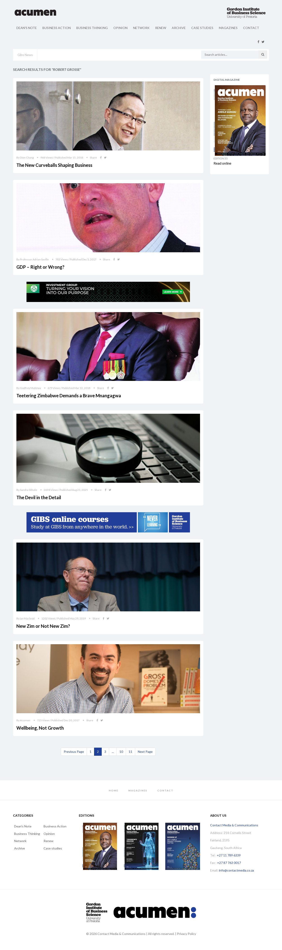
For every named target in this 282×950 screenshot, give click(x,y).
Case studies (202, 28)
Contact (251, 28)
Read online (222, 163)
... (113, 751)
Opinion (120, 28)
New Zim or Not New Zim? (43, 626)
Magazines (228, 28)
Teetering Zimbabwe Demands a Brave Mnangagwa (68, 395)
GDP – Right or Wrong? (40, 267)
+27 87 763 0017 (229, 863)
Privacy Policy (186, 934)
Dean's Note (26, 28)
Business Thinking (92, 28)
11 (130, 751)
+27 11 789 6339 (229, 855)
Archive (179, 28)
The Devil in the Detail (38, 497)
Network (141, 28)
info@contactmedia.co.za (236, 870)
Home (113, 790)
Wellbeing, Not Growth (40, 728)
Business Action (56, 28)
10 (121, 751)
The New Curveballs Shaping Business (54, 165)
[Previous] (74, 752)
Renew (160, 28)
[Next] (145, 752)
